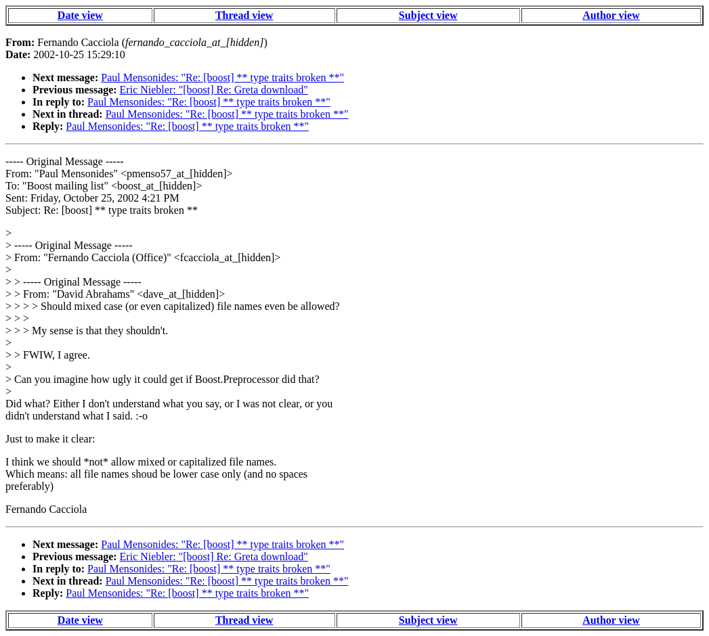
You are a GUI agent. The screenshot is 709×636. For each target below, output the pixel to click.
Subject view (428, 15)
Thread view (244, 15)
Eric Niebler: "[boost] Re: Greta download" (214, 89)
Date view (80, 15)
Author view (611, 15)
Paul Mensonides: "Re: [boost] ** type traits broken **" (222, 77)
